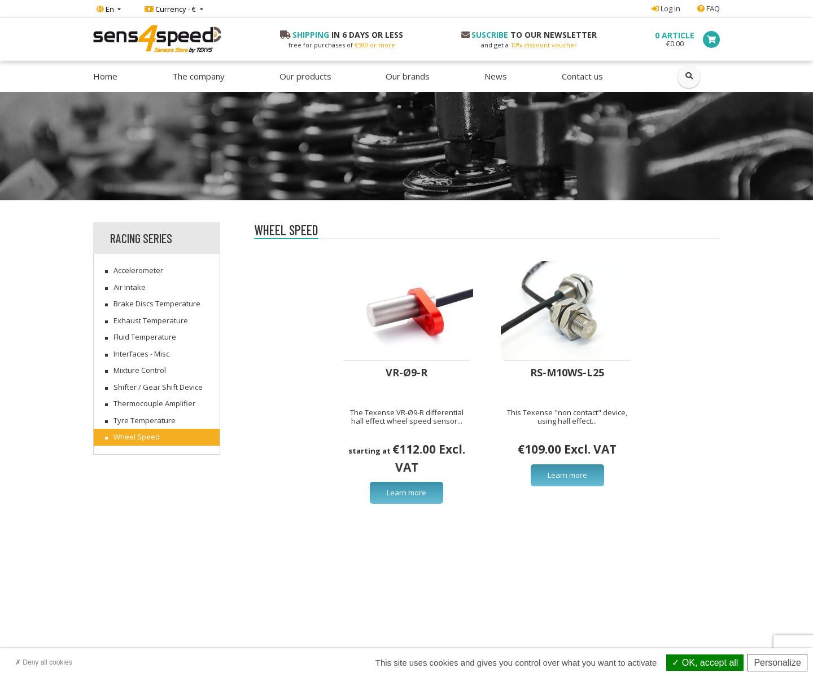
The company (198, 76)
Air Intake (129, 287)
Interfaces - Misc (141, 354)
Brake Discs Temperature (156, 303)
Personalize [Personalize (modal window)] (777, 662)
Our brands (408, 76)
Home (105, 76)
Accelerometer (138, 270)
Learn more (406, 492)
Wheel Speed (136, 437)
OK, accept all (705, 662)
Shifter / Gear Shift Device (158, 387)
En (106, 9)
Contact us (582, 76)
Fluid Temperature (144, 337)
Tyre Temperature (144, 420)
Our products (305, 76)
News (495, 76)
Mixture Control (139, 370)
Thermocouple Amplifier (154, 403)
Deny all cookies (43, 662)
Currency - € (171, 9)
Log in (666, 8)
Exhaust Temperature (150, 320)
